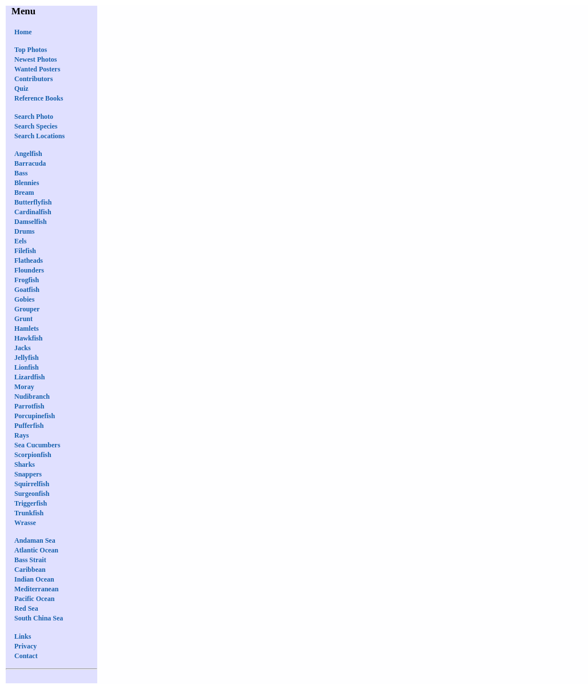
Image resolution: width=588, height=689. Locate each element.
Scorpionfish (32, 455)
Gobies (24, 299)
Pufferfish (28, 426)
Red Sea (26, 608)
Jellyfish (26, 358)
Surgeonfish (31, 494)
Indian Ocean (34, 579)
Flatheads (28, 261)
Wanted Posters (37, 69)
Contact (26, 656)
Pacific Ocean (34, 599)
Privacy (25, 646)
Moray (24, 387)
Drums (24, 231)
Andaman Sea (34, 540)
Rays (21, 435)
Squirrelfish (31, 484)
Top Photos (30, 50)
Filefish (25, 251)
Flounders (29, 270)
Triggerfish (30, 503)
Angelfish (28, 154)
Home (23, 32)
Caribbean (30, 570)
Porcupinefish (34, 416)
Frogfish (26, 280)
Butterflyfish (32, 202)
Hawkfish (28, 338)
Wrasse (25, 523)
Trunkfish (28, 513)
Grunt (23, 319)
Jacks (22, 348)
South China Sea (38, 618)
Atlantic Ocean (36, 550)
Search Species (35, 126)
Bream (24, 193)
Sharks (24, 464)
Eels (20, 241)
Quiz (21, 89)
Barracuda (30, 163)
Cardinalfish (32, 212)
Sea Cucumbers (37, 445)
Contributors (33, 79)
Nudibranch (32, 396)
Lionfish (26, 367)
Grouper (26, 309)
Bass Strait (30, 560)
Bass (20, 173)
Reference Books (38, 98)
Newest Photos (35, 59)
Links (22, 636)
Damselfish (30, 222)
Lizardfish (29, 377)
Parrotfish (29, 406)
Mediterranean (36, 589)
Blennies (26, 183)
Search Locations (39, 136)
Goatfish (26, 290)
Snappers (28, 474)
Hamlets (26, 329)
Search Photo (33, 117)
